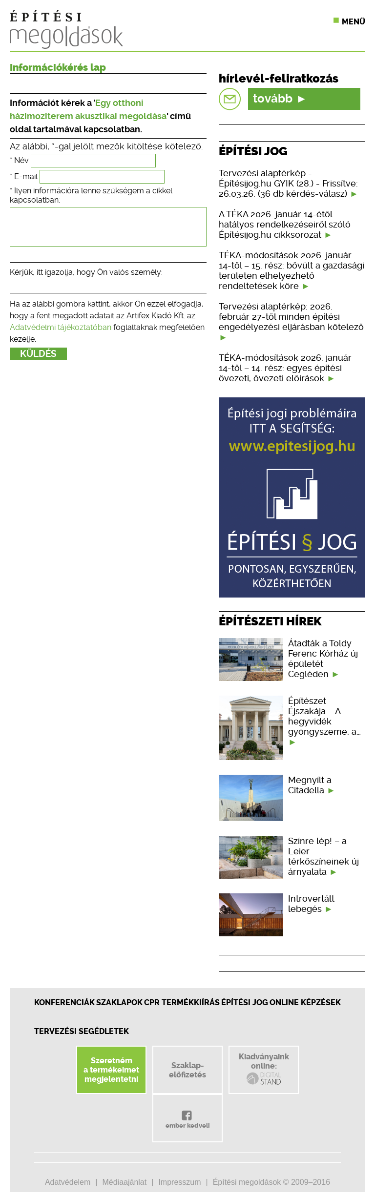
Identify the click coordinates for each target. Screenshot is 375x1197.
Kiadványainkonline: (264, 1069)
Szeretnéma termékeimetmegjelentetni (111, 1070)
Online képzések (305, 1002)
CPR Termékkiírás (182, 1002)
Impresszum (179, 1182)
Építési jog (244, 1002)
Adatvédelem (67, 1182)
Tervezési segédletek (81, 1031)
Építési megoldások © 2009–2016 (271, 1182)
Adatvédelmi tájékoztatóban (60, 334)
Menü (353, 21)
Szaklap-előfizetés (187, 1070)
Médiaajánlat (124, 1182)
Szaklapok (119, 1002)
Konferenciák (64, 1002)
